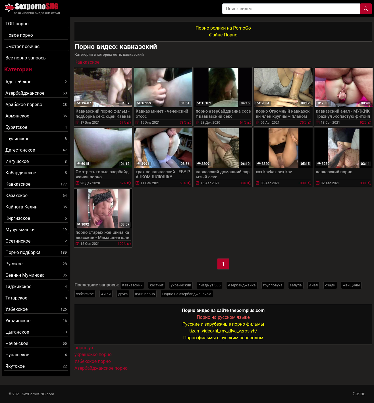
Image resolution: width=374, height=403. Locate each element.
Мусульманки (36, 229)
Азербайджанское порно (101, 368)
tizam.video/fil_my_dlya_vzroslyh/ (223, 331)
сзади (330, 285)
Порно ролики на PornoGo (223, 28)
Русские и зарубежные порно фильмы (223, 324)
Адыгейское (36, 81)
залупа (296, 285)
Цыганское (36, 332)
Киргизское (36, 218)
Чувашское (36, 354)
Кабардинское (36, 172)
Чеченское (36, 343)
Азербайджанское (36, 93)
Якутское (36, 366)
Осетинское (36, 241)
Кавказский (132, 285)
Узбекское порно (92, 361)
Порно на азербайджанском (186, 294)
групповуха (272, 285)
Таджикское (36, 286)
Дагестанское (36, 150)
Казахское (36, 195)
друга (123, 294)
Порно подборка (36, 252)
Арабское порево (36, 104)
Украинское (36, 320)
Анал (313, 285)
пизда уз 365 (209, 285)
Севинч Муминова (36, 275)
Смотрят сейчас (22, 46)
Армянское (36, 116)
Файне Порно (223, 35)
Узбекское (36, 309)
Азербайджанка (242, 285)
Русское (36, 263)
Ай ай (106, 294)
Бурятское (36, 127)
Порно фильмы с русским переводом (223, 337)
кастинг (156, 285)
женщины (351, 285)
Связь (359, 393)
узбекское (85, 294)
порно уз (83, 347)
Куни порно (145, 294)
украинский (181, 285)
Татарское (36, 298)
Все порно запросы (26, 58)
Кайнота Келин (36, 207)
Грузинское (36, 138)
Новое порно (19, 35)
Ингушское (36, 161)
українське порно (93, 354)
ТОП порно (16, 23)
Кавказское (36, 184)
